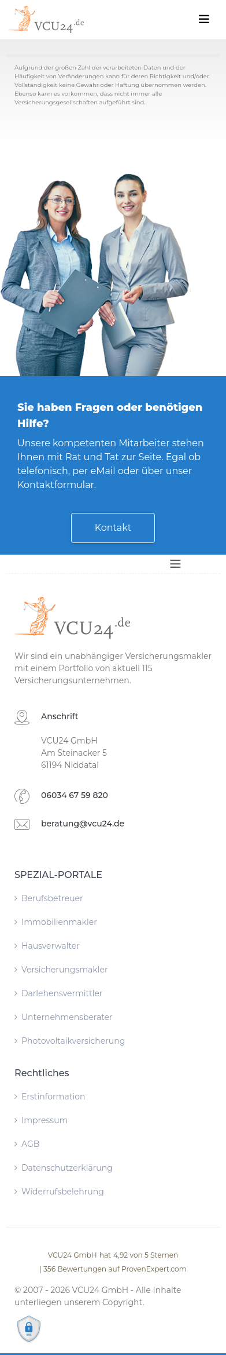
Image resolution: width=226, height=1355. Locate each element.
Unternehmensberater (63, 1017)
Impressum (41, 1120)
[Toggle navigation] (204, 19)
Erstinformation (49, 1096)
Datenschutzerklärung (63, 1168)
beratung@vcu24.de (82, 823)
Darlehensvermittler (58, 993)
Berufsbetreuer (48, 898)
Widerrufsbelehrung (59, 1191)
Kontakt (113, 527)
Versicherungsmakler (61, 969)
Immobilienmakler (55, 922)
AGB (26, 1144)
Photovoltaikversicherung (69, 1041)
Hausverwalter (47, 946)
